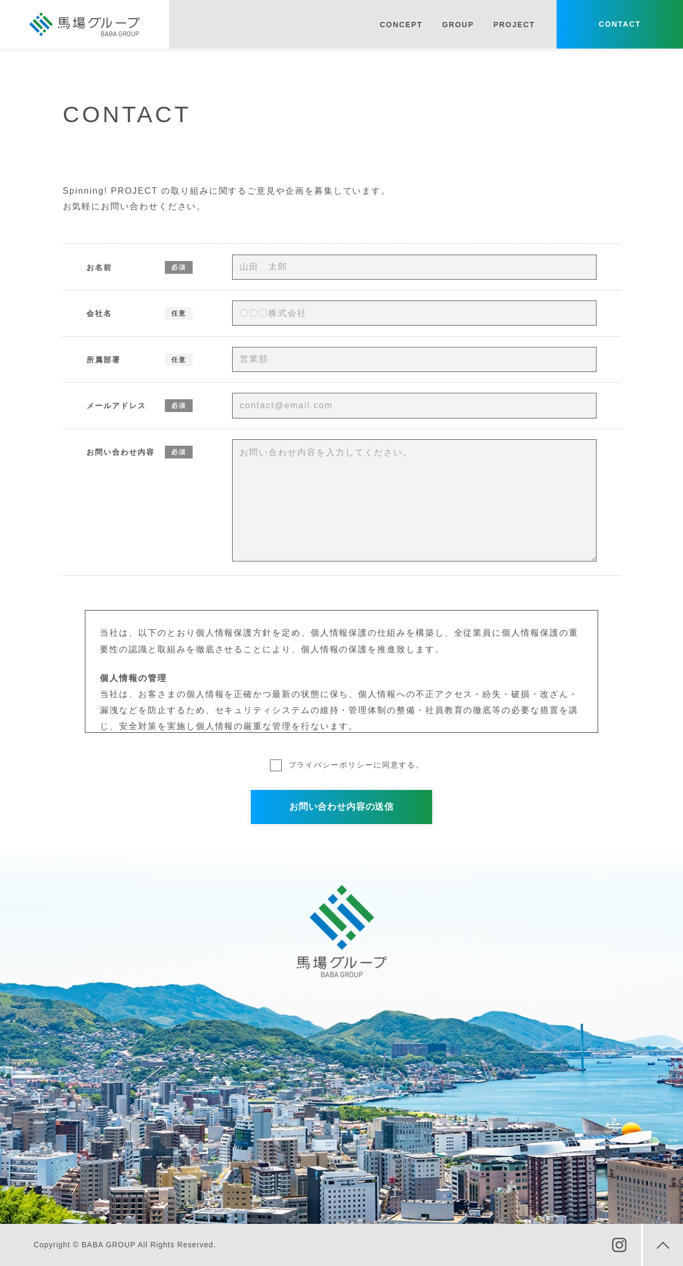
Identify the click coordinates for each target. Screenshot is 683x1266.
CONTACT (620, 24)
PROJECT (514, 24)
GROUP (458, 24)
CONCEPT (401, 24)
